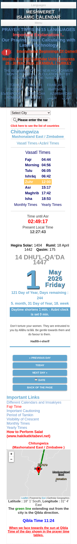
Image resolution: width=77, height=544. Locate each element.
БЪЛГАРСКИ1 (11, 93)
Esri (44, 498)
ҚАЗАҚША (35, 89)
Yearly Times (51, 205)
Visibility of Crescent (23, 419)
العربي (66, 97)
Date (39, 380)
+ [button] (11, 454)
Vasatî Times (27, 143)
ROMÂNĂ (13, 97)
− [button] (11, 459)
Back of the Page (40, 387)
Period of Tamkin (20, 415)
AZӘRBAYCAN (61, 93)
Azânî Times (49, 143)
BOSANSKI (34, 97)
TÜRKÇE (15, 85)
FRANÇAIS (55, 85)
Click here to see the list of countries (35, 125)
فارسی (52, 97)
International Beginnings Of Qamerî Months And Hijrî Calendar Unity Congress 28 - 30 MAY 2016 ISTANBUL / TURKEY (39, 57)
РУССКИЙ (14, 89)
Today (39, 365)
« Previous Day (40, 357)
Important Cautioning (23, 411)
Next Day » (39, 372)
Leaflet (24, 498)
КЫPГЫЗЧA (57, 89)
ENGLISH (35, 85)
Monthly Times (25, 205)
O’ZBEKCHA (36, 93)
